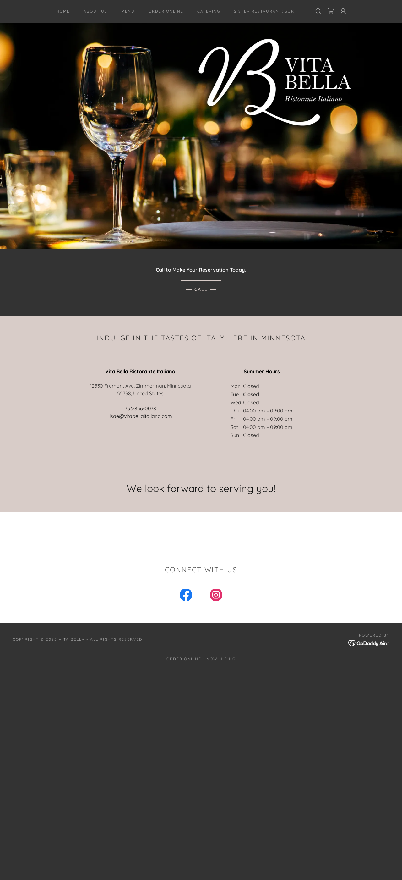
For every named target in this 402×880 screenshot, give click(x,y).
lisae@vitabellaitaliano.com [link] (140, 416)
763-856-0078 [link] (140, 408)
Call (201, 289)
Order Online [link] (166, 11)
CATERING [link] (208, 11)
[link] (330, 11)
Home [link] (63, 11)
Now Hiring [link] (221, 658)
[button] (343, 11)
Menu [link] (128, 11)
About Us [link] (95, 11)
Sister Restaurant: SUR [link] (264, 11)
